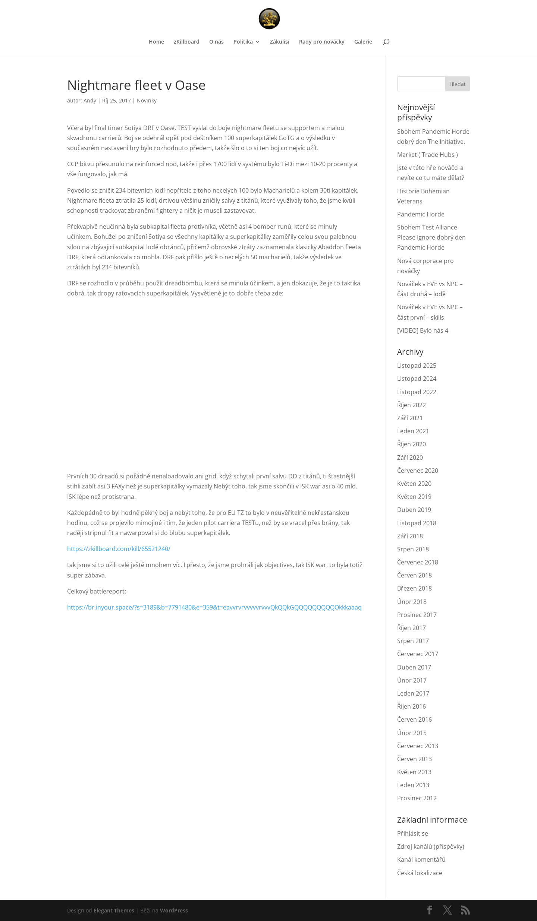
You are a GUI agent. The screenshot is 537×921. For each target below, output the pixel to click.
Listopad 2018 (416, 523)
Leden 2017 (413, 693)
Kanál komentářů (421, 859)
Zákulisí (279, 42)
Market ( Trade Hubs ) (427, 155)
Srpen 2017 (413, 641)
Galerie (363, 42)
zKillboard (187, 42)
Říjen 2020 (411, 444)
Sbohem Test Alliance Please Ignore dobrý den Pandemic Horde (431, 237)
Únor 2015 (412, 733)
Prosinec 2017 (417, 615)
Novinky (147, 100)
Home (156, 42)
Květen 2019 (414, 497)
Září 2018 (410, 536)
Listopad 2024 (416, 378)
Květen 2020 (414, 484)
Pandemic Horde (421, 214)
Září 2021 (410, 418)
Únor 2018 (412, 602)
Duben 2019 (414, 510)
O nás (216, 42)
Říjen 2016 (411, 706)
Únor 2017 (412, 680)
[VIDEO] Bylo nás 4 (422, 330)
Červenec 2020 (417, 470)
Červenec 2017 (417, 654)
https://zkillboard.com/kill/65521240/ (118, 549)
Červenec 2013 (417, 746)
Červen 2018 (414, 575)
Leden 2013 (413, 785)
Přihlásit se (412, 833)
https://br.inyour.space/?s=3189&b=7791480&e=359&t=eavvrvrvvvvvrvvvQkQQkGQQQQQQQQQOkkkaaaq (214, 607)
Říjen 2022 (411, 405)
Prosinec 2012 (417, 798)
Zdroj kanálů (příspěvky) (430, 846)
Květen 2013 (414, 772)
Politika (243, 42)
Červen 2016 (414, 719)
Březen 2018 (414, 588)
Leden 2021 (413, 431)
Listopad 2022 (416, 392)
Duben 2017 (414, 667)
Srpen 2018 (413, 549)
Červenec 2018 (417, 562)
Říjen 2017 (411, 628)
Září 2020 (410, 457)
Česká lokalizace (419, 873)
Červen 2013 (414, 759)
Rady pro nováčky (322, 42)
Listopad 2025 (416, 365)
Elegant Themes (114, 910)
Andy (90, 100)
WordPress (174, 910)
